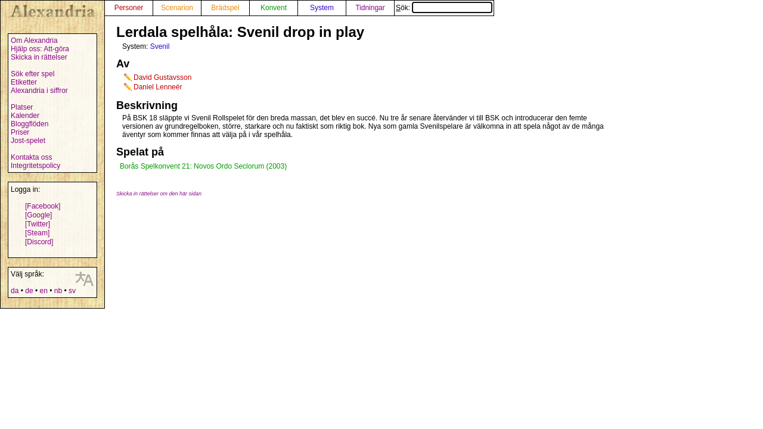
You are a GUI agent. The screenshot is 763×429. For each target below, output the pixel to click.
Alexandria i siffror (39, 90)
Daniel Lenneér (158, 87)
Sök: (444, 8)
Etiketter (24, 82)
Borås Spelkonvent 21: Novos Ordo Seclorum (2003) (203, 166)
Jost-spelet (28, 140)
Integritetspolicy (35, 165)
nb (58, 291)
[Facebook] (42, 206)
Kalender (25, 115)
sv (72, 291)
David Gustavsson (162, 77)
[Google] (38, 215)
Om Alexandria (34, 40)
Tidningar (370, 8)
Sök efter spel (32, 74)
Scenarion (177, 8)
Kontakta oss (31, 157)
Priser (20, 132)
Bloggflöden (29, 124)
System (322, 8)
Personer (129, 8)
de (29, 291)
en (43, 291)
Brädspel (225, 8)
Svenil (160, 46)
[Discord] (39, 242)
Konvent (273, 8)
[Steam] (37, 233)
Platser (22, 107)
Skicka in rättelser (39, 57)
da (14, 291)
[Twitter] (37, 224)
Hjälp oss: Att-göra (40, 49)
